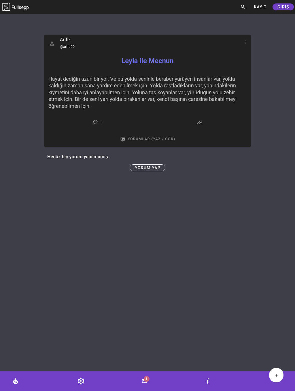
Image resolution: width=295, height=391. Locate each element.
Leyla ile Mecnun (147, 61)
